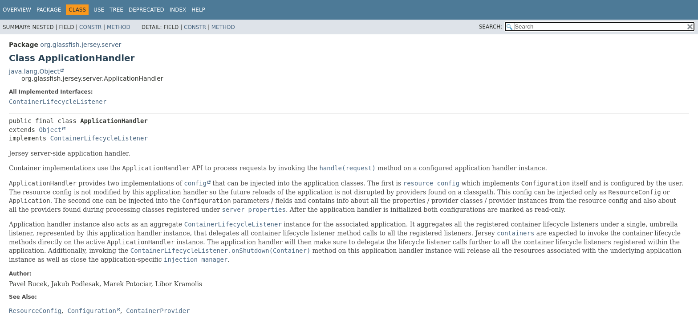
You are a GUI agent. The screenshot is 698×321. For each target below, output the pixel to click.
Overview (17, 10)
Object (50, 129)
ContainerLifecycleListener (57, 101)
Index (178, 10)
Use (98, 10)
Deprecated (146, 10)
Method (118, 27)
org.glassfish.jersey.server (80, 44)
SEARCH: (491, 27)
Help (198, 10)
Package (49, 10)
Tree (116, 10)
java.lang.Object (34, 71)
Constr (90, 27)
